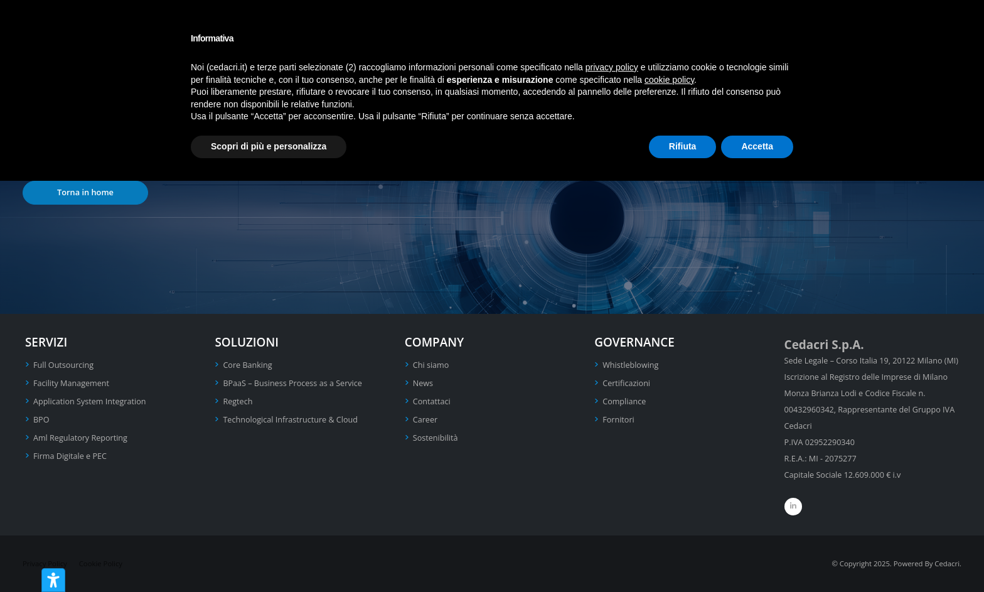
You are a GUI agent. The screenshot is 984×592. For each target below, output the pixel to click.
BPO (41, 419)
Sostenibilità (435, 438)
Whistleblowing (630, 365)
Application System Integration (89, 401)
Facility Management (71, 383)
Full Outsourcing (63, 365)
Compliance (624, 401)
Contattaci (432, 401)
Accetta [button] (757, 146)
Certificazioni (626, 383)
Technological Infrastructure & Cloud (290, 419)
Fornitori (618, 419)
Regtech (237, 401)
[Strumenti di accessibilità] (53, 580)
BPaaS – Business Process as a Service (292, 383)
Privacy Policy (45, 563)
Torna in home (85, 192)
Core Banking (247, 365)
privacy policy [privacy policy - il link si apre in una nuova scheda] (612, 67)
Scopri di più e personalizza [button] (268, 146)
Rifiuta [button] (683, 146)
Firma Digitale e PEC (70, 456)
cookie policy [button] (669, 80)
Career (425, 419)
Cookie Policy (100, 563)
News (423, 383)
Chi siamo (431, 365)
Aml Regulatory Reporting (80, 438)
